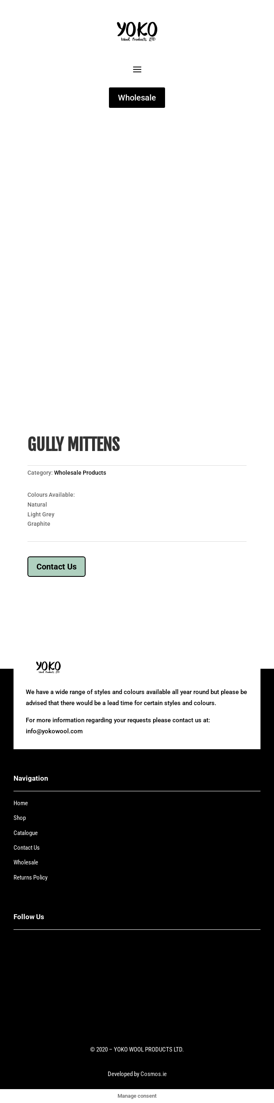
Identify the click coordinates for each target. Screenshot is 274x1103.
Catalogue (26, 833)
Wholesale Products (80, 472)
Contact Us (56, 567)
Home (21, 803)
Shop (20, 818)
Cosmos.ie (153, 1074)
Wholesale (137, 98)
